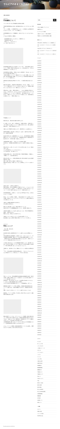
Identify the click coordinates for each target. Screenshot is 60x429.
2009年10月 (39, 286)
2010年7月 (39, 267)
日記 (38, 380)
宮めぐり (39, 376)
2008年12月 (39, 308)
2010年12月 (39, 256)
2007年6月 (39, 334)
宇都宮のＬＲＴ (40, 374)
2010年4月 (39, 273)
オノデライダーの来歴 (41, 31)
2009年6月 (39, 295)
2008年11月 (39, 310)
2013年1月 (39, 202)
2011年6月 (39, 243)
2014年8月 (39, 160)
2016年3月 (39, 123)
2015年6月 (39, 139)
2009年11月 (39, 284)
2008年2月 (39, 330)
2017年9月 (39, 84)
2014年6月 (39, 165)
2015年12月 (39, 128)
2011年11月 (39, 232)
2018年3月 (39, 76)
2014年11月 (39, 154)
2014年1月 (39, 176)
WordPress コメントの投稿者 (48, 42)
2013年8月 (39, 186)
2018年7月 (39, 71)
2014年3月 (39, 171)
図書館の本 (39, 369)
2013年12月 (39, 178)
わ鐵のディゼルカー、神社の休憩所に (44, 33)
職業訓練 (39, 395)
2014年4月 (39, 169)
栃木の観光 (39, 387)
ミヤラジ (39, 354)
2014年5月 (39, 167)
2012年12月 (39, 204)
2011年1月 (39, 254)
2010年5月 (39, 271)
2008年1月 (39, 332)
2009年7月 (39, 293)
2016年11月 (39, 106)
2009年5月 (39, 297)
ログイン (39, 409)
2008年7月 (39, 319)
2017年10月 (39, 82)
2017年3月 (39, 97)
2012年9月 (39, 210)
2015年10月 (39, 130)
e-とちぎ (39, 341)
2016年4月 (39, 121)
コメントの (40, 413)
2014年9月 (39, 158)
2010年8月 (39, 265)
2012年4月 (39, 221)
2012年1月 (39, 228)
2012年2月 (39, 226)
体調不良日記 (39, 363)
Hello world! (39, 42)
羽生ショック (8, 226)
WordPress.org (40, 415)
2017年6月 (39, 91)
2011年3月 (39, 249)
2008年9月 (39, 315)
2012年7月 (39, 215)
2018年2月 (39, 78)
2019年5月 (39, 60)
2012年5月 (39, 219)
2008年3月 (39, 328)
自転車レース (39, 400)
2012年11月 (39, 206)
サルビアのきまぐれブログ (17, 4)
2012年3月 (39, 223)
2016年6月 (39, 117)
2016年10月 (39, 108)
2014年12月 (39, 152)
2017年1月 (39, 102)
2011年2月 (39, 252)
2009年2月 (39, 304)
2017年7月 (39, 89)
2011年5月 (39, 245)
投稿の (39, 411)
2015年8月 (39, 134)
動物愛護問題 (39, 367)
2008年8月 (39, 317)
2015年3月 (39, 145)
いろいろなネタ (40, 345)
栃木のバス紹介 (40, 382)
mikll (53, 54)
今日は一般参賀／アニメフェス (43, 27)
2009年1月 (39, 306)
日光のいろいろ (40, 378)
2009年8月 (39, 291)
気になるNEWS (40, 389)
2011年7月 (39, 241)
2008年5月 (39, 323)
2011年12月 (39, 230)
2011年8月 (39, 239)
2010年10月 (39, 260)
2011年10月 (39, 234)
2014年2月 (39, 173)
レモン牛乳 (39, 358)
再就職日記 (39, 365)
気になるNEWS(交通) (41, 391)
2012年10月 (39, 208)
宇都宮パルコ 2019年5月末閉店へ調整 (44, 35)
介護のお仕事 (39, 361)
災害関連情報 (39, 393)
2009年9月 (39, 289)
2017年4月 (39, 95)
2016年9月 (39, 110)
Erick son (48, 48)
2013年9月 (39, 184)
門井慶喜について (9, 20)
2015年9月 (39, 132)
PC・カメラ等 (40, 343)
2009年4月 (39, 299)
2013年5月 (39, 193)
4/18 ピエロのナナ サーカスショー (44, 50)
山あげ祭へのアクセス (41, 48)
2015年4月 (39, 143)
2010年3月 (39, 276)
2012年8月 (39, 213)
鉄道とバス (39, 402)
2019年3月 (39, 63)
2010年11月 (39, 258)
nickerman (54, 50)
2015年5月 (39, 141)
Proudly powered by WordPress (9, 426)
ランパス (39, 356)
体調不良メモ (39, 29)
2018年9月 (39, 67)
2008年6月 (39, 321)
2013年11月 (39, 180)
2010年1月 (39, 280)
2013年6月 (39, 191)
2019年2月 (39, 65)
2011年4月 (39, 247)
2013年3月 (39, 197)
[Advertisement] (13, 56)
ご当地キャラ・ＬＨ (41, 348)
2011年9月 (39, 236)
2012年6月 (39, 217)
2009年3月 (39, 302)
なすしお (39, 350)
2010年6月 (39, 269)
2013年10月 (39, 182)
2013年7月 (39, 189)
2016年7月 (39, 115)
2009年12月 (39, 282)
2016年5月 (39, 119)
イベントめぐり (40, 352)
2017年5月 (39, 93)
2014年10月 (39, 156)
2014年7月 (39, 163)
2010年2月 (39, 278)
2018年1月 (39, 80)
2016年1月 (39, 126)
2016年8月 (39, 113)
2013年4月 (39, 195)
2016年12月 (39, 104)
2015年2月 (39, 147)
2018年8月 (39, 69)
